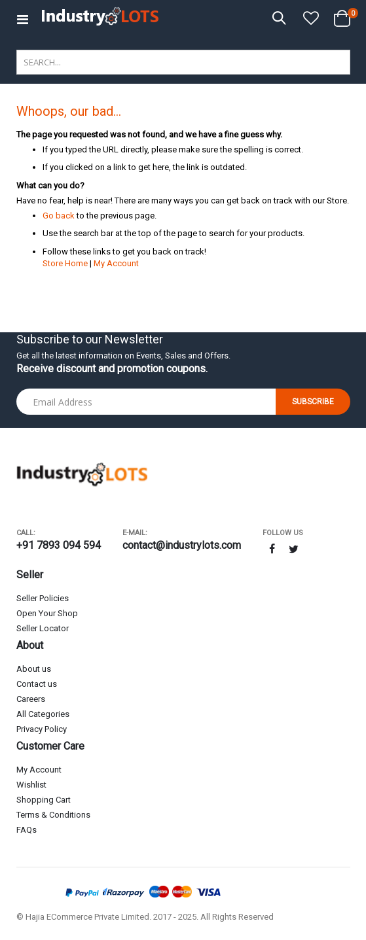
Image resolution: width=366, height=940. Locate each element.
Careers (30, 699)
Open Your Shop (47, 613)
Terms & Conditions (53, 815)
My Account (116, 263)
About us (33, 669)
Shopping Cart (43, 800)
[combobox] (183, 62)
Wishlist (31, 785)
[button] (311, 19)
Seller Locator (42, 628)
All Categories (42, 714)
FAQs (26, 830)
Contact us (36, 684)
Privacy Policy (41, 729)
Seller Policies (42, 598)
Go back (59, 215)
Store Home (65, 263)
